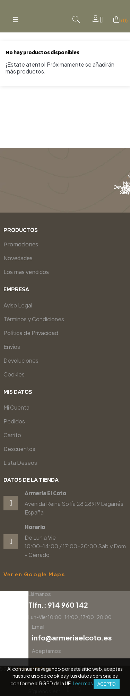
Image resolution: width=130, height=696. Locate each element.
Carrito (12, 435)
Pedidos (14, 421)
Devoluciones (20, 360)
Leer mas (83, 683)
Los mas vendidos (26, 271)
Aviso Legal (17, 305)
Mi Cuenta (16, 407)
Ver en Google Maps (34, 574)
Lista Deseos (20, 462)
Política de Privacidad (30, 332)
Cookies (14, 374)
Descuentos (19, 448)
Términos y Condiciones (33, 319)
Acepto (106, 684)
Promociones (20, 244)
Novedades (18, 258)
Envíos (11, 346)
